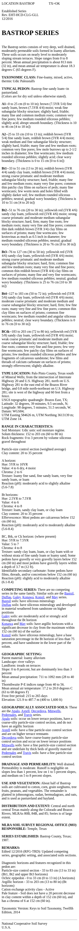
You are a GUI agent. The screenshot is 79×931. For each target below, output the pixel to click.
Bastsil (69, 593)
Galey (17, 597)
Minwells (54, 711)
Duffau (6, 597)
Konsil (39, 597)
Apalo (15, 711)
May (55, 597)
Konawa (27, 597)
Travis (28, 715)
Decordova (38, 711)
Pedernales (9, 715)
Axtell (25, 711)
